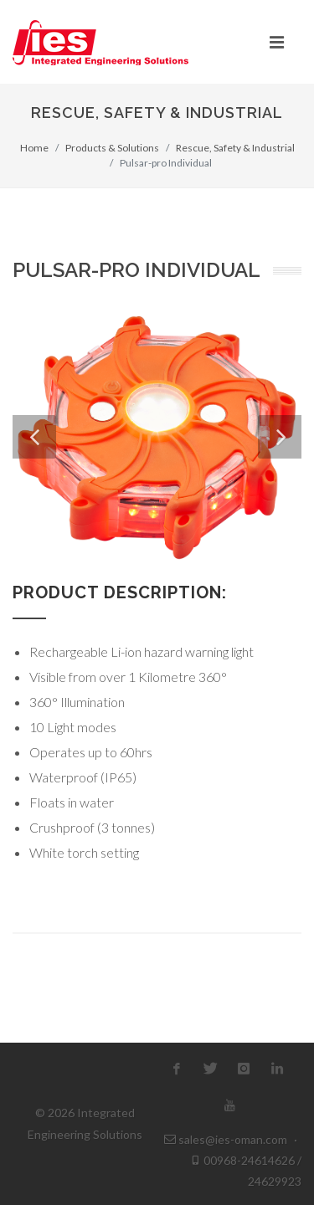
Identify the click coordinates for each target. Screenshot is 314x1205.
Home (34, 147)
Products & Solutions (112, 147)
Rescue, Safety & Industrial (235, 147)
